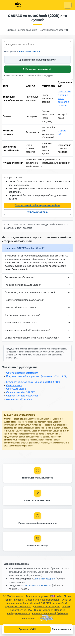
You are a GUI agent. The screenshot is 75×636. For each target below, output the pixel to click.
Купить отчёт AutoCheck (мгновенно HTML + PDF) (33, 382)
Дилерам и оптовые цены (46, 606)
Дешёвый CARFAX (40, 603)
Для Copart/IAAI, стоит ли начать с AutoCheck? (30, 292)
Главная (8, 599)
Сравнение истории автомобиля (43, 599)
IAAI (60, 134)
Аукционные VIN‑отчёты (19, 399)
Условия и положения (43, 613)
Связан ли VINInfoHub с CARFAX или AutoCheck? (32, 337)
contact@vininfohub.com (37, 585)
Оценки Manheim (43, 610)
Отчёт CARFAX (14, 385)
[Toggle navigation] (68, 5)
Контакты (19, 599)
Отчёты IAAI (26, 610)
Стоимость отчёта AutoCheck (22, 395)
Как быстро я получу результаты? (22, 315)
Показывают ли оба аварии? (20, 277)
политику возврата (45, 578)
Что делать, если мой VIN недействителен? (27, 330)
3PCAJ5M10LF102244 (29, 51)
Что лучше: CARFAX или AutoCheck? (24, 248)
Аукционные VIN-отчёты (18, 606)
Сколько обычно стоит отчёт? (20, 307)
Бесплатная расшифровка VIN (37, 59)
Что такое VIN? (59, 603)
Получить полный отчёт (37, 69)
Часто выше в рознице (64, 93)
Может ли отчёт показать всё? (21, 322)
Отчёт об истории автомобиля (22, 373)
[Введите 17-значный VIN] (37, 44)
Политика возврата (61, 629)
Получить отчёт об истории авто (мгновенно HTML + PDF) (36, 376)
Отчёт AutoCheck (16, 388)
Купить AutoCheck (37, 212)
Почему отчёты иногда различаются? (24, 300)
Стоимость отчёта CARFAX (20, 392)
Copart (62, 130)
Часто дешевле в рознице (63, 102)
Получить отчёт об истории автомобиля (37, 205)
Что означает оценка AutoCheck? (23, 285)
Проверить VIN (27, 629)
